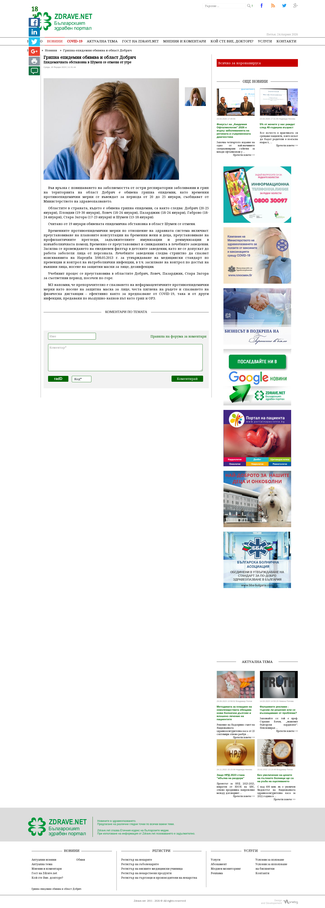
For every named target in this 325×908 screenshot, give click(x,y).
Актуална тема (102, 41)
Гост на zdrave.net (140, 41)
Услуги (265, 41)
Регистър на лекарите (136, 859)
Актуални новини (44, 859)
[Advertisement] (215, 20)
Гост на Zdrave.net (44, 873)
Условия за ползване (269, 859)
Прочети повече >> (244, 154)
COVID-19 (74, 41)
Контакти (286, 41)
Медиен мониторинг (226, 868)
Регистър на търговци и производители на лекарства (159, 877)
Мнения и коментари (184, 41)
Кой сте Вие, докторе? (232, 41)
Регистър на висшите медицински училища (152, 868)
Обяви (80, 859)
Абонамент (219, 864)
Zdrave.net (140, 900)
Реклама (217, 873)
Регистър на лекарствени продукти (146, 873)
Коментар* (125, 357)
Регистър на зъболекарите (140, 864)
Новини (55, 41)
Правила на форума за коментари (179, 336)
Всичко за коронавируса (239, 63)
